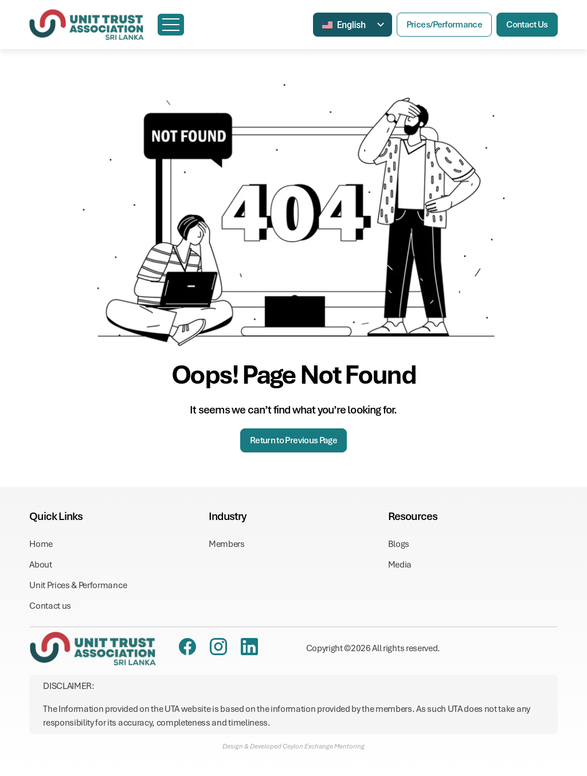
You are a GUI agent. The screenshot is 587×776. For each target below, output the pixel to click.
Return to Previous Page (293, 440)
